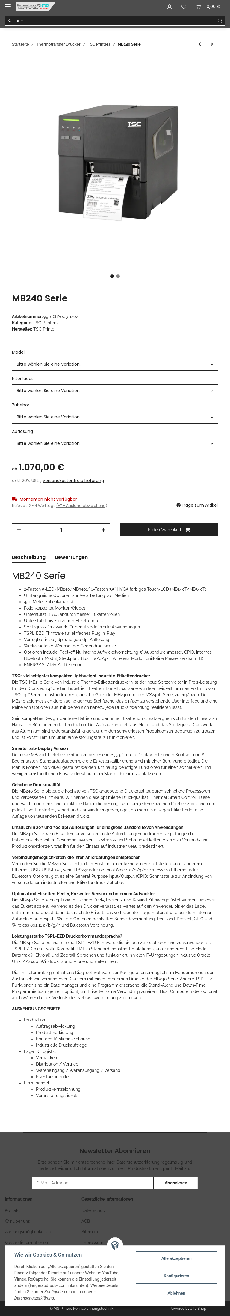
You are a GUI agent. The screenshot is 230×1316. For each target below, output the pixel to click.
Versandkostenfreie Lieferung (73, 481)
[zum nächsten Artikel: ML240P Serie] (212, 44)
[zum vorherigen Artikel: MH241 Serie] (199, 44)
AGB (85, 1221)
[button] (169, 7)
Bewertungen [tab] (71, 557)
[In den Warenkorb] (169, 529)
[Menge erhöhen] (103, 530)
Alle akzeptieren (176, 1258)
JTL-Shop (198, 1308)
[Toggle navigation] (8, 3)
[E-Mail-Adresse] (93, 1183)
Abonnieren (176, 1182)
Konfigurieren (176, 1275)
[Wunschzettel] (184, 7)
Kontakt (12, 1210)
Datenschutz (93, 1210)
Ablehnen (176, 1293)
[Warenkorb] (208, 7)
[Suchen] (110, 21)
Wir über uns (17, 1221)
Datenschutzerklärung (138, 1162)
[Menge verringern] (18, 530)
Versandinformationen (26, 1242)
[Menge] (61, 530)
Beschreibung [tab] (29, 557)
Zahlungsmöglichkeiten (28, 1231)
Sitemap (89, 1231)
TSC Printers (45, 322)
